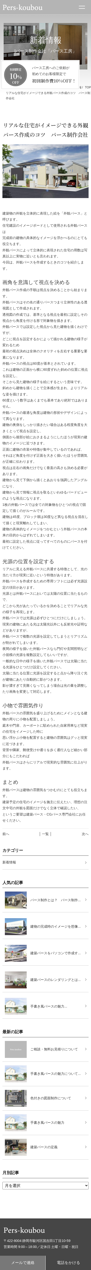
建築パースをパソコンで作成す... (55, 953)
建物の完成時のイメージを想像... (55, 926)
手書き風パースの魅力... (48, 1006)
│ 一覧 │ (45, 834)
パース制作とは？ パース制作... (55, 900)
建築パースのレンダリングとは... (55, 980)
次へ (85, 834)
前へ (5, 834)
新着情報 (9, 862)
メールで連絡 (22, 1263)
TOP (88, 87)
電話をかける (68, 1263)
